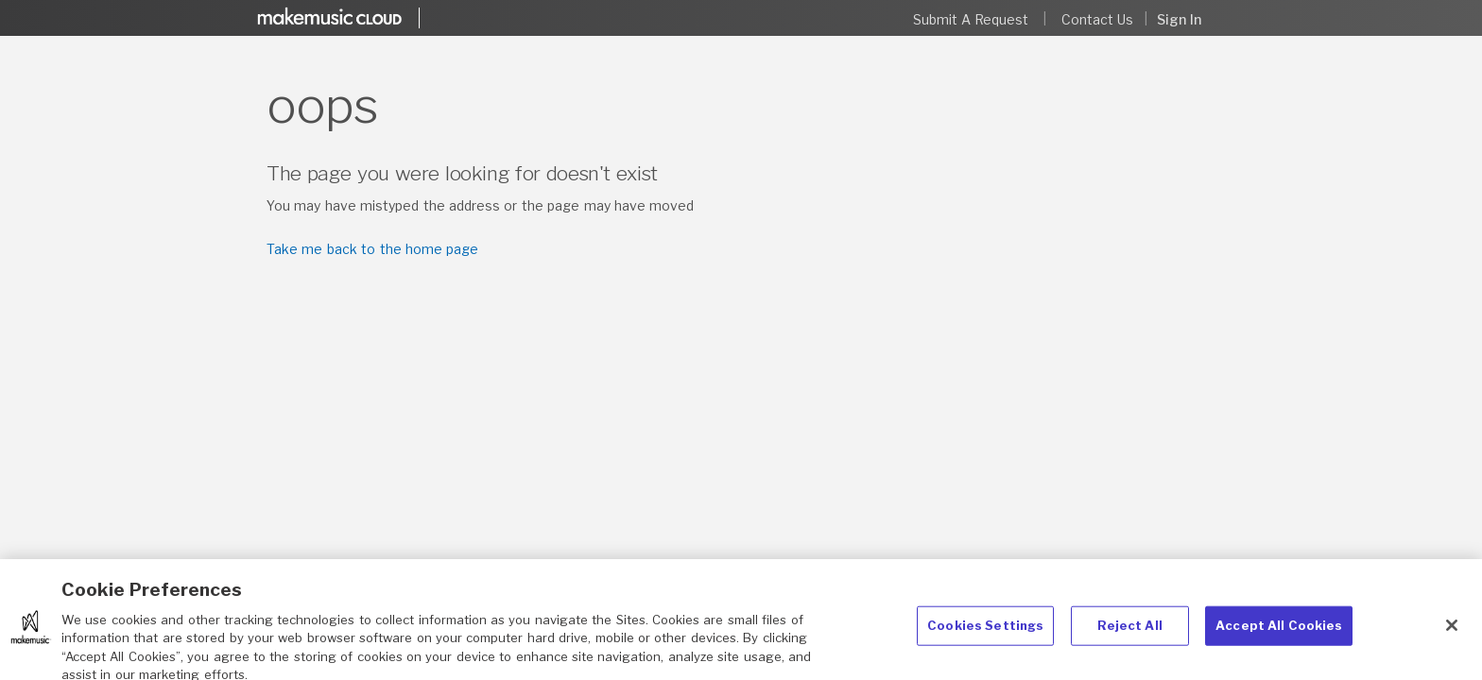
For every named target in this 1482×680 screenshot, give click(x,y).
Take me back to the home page (372, 249)
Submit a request (971, 19)
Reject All (1130, 631)
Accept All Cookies (1278, 631)
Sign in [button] (1179, 19)
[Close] (1452, 632)
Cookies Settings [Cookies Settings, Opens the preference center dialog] (985, 631)
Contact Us (1097, 19)
